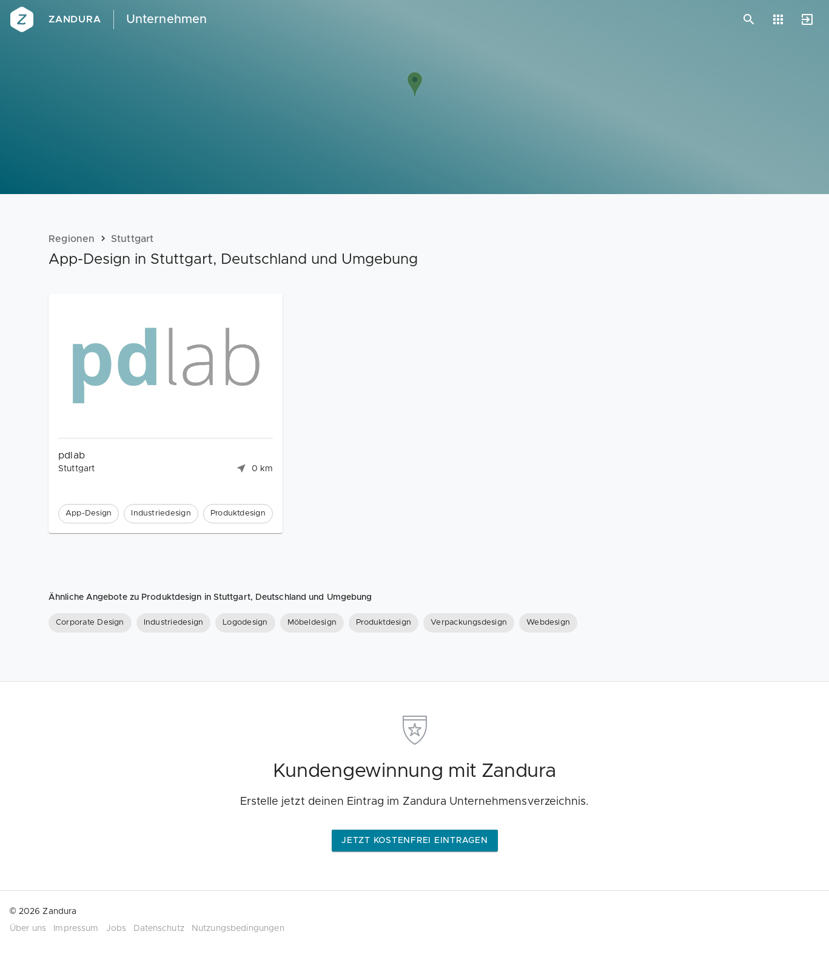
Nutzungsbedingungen (238, 928)
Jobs (116, 928)
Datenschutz (158, 928)
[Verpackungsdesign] (468, 623)
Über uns (28, 928)
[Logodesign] (245, 623)
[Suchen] (749, 19)
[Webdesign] (548, 623)
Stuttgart (132, 239)
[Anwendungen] (778, 19)
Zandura (75, 19)
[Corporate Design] (90, 623)
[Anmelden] (807, 19)
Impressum (75, 928)
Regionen (72, 239)
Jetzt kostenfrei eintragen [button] (414, 840)
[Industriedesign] (173, 623)
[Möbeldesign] (312, 623)
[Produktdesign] (383, 623)
